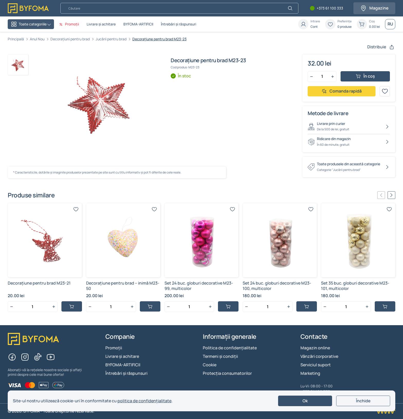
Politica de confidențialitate (230, 348)
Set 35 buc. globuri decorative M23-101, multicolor (355, 285)
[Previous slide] (381, 195)
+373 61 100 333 (330, 8)
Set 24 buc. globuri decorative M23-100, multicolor (277, 285)
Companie (120, 336)
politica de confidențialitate (144, 401)
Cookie (209, 365)
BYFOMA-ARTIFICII (138, 24)
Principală (16, 39)
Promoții (113, 348)
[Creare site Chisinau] (385, 411)
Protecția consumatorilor (227, 373)
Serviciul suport (315, 365)
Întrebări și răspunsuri (178, 24)
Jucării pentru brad (111, 39)
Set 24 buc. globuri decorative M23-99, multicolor (198, 285)
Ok (305, 401)
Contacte (313, 336)
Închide (363, 401)
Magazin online (315, 348)
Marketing (310, 373)
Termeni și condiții (220, 356)
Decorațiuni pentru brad (70, 39)
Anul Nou (37, 39)
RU (390, 24)
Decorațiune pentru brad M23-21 (39, 283)
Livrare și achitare (101, 24)
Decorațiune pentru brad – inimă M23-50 (122, 285)
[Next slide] (391, 195)
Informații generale (229, 336)
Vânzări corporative (319, 356)
